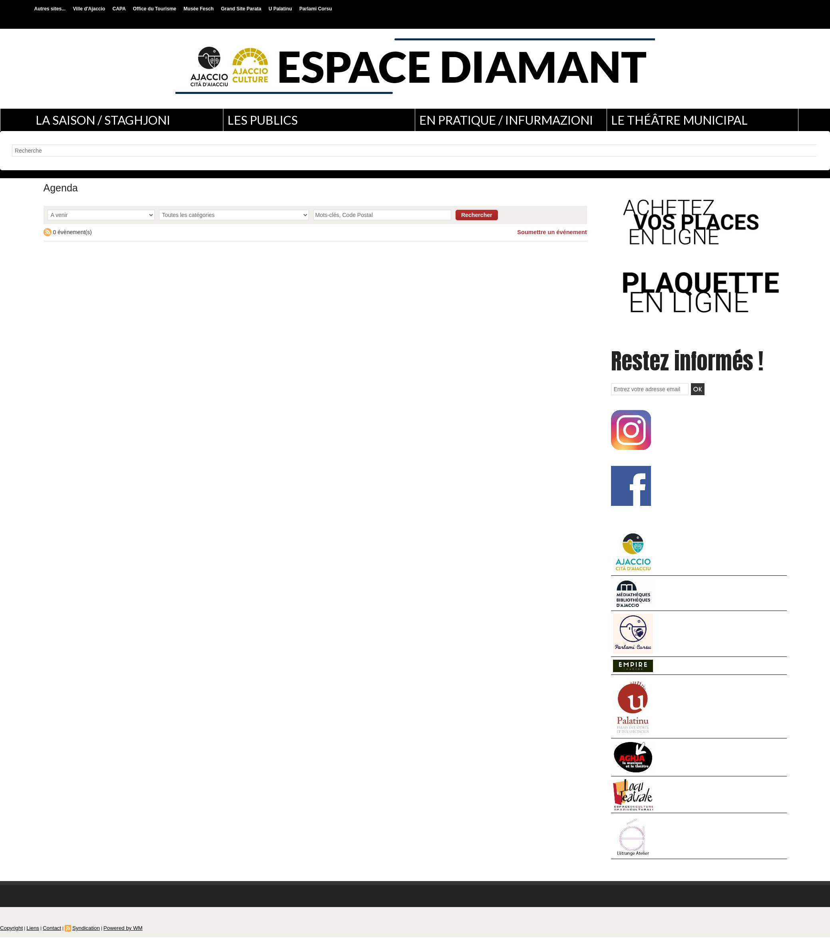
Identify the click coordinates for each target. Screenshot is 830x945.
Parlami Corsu (315, 9)
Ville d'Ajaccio (90, 9)
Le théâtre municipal (679, 120)
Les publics (262, 120)
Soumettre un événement (553, 232)
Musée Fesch (199, 9)
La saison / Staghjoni (103, 120)
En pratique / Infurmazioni (506, 120)
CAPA (120, 9)
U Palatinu (281, 9)
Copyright (9, 935)
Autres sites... (50, 9)
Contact (44, 935)
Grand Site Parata (242, 9)
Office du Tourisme (155, 9)
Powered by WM (105, 935)
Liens (27, 935)
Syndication (74, 935)
